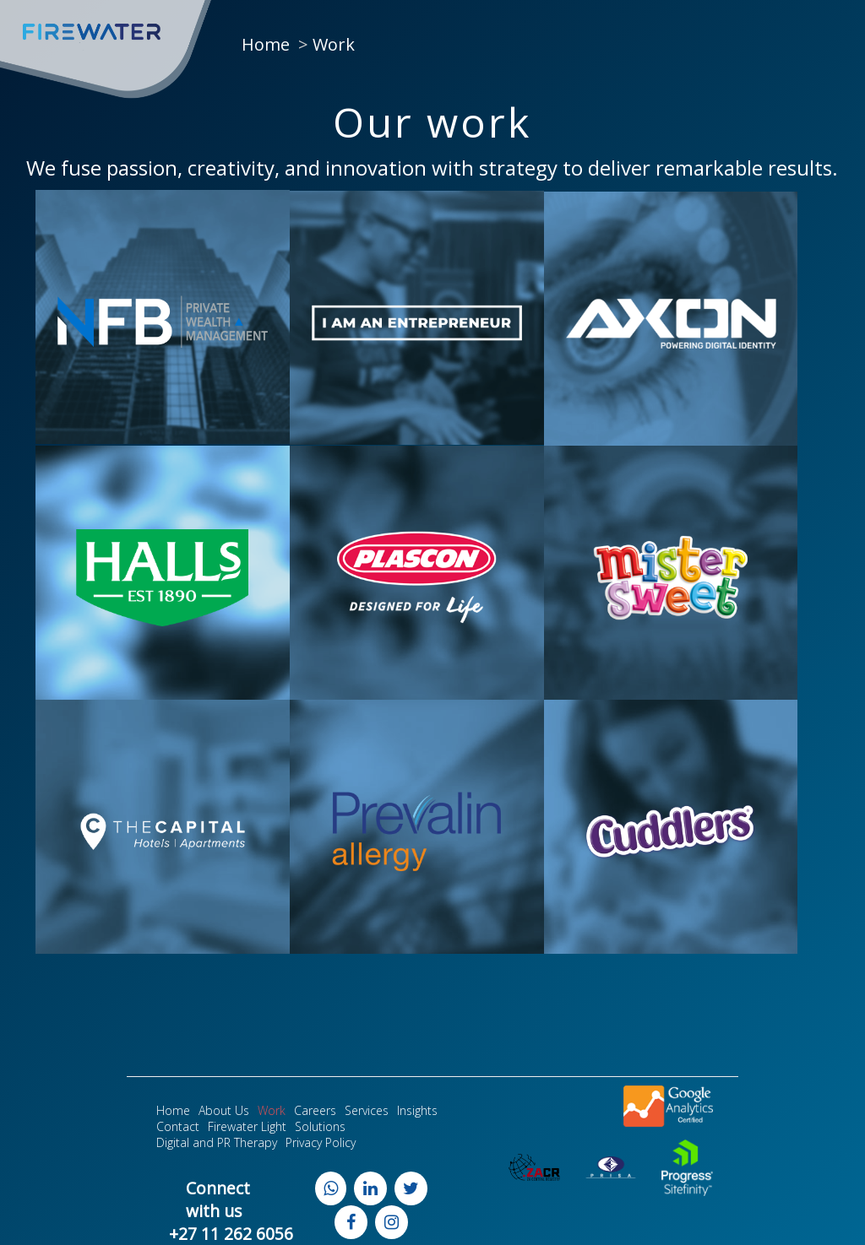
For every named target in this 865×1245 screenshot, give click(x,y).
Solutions (320, 1126)
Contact (177, 1126)
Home (266, 44)
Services (367, 1110)
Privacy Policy (321, 1142)
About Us (224, 1110)
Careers (315, 1110)
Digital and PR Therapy (216, 1142)
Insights (417, 1110)
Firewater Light (247, 1126)
